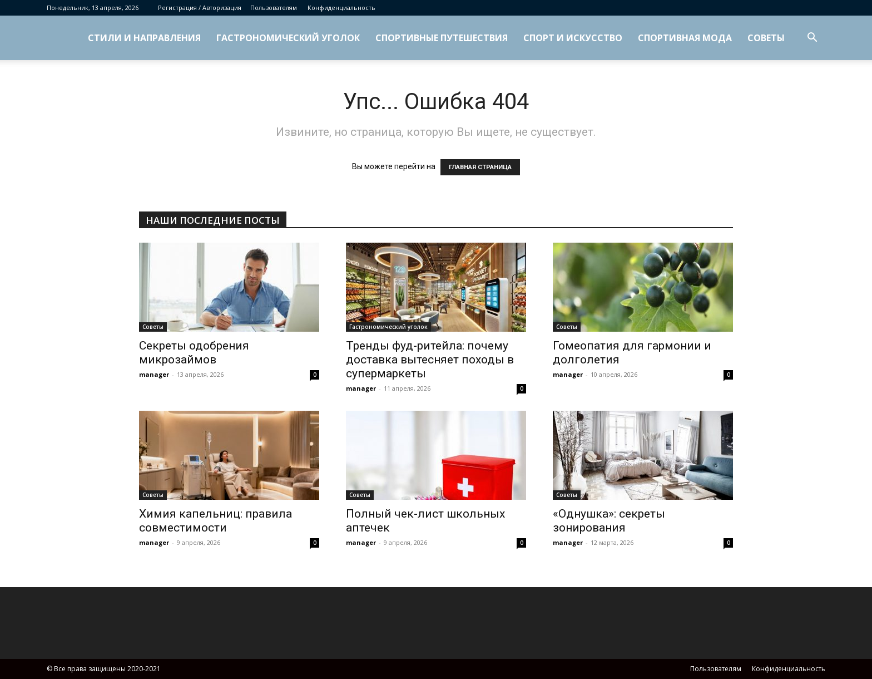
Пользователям (273, 7)
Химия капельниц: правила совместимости (215, 520)
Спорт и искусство (572, 38)
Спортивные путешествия (441, 38)
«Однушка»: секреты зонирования (609, 520)
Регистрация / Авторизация (199, 7)
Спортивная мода (685, 38)
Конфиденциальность (341, 7)
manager (154, 374)
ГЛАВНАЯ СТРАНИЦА (480, 167)
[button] (812, 38)
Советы (766, 38)
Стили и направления (144, 38)
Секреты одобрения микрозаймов (194, 352)
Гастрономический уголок (288, 38)
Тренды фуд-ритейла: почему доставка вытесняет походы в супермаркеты (430, 359)
